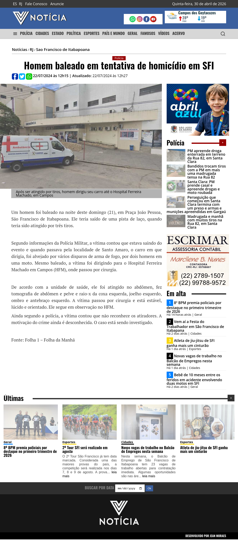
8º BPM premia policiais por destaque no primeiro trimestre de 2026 (194, 307)
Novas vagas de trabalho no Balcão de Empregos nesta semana (194, 360)
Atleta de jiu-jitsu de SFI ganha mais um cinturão (191, 343)
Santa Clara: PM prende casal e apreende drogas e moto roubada (203, 187)
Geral (8, 442)
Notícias (19, 49)
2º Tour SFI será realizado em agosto (85, 449)
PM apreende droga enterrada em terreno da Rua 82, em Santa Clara (206, 156)
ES (15, 3)
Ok (149, 489)
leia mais (148, 476)
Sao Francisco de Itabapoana (63, 49)
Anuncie (57, 3)
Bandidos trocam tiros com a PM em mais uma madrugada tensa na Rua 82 (206, 171)
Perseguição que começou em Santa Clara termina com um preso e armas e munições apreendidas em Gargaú (196, 204)
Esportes (68, 442)
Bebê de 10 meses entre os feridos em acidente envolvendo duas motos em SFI (194, 379)
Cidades (127, 442)
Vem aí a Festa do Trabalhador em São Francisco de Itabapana (195, 326)
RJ (20, 3)
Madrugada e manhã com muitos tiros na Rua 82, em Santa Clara (205, 222)
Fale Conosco (36, 3)
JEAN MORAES (218, 536)
